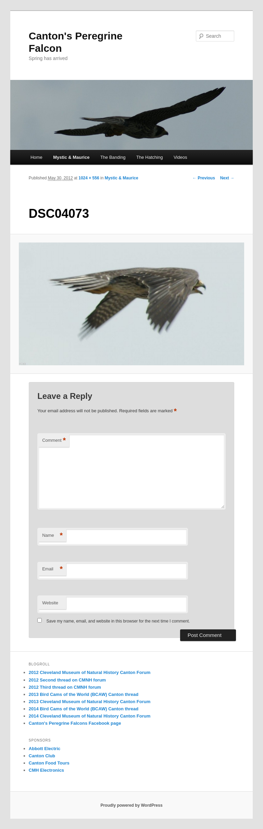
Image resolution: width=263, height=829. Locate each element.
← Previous (203, 178)
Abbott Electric (44, 748)
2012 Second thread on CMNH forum (67, 680)
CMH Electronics (46, 770)
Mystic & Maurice (71, 157)
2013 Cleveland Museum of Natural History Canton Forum (89, 701)
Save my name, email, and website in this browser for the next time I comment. (118, 621)
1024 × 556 (88, 178)
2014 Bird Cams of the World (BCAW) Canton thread (83, 708)
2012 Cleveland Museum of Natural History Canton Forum (89, 672)
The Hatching (149, 157)
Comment (54, 441)
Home (36, 157)
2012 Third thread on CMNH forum (65, 687)
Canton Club (42, 755)
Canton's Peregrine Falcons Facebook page (75, 723)
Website (50, 602)
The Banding (113, 157)
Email (52, 569)
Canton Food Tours (49, 763)
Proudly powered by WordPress (131, 805)
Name (52, 536)
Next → (227, 178)
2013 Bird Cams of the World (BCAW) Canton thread (83, 694)
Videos (180, 157)
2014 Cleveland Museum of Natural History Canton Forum (89, 716)
